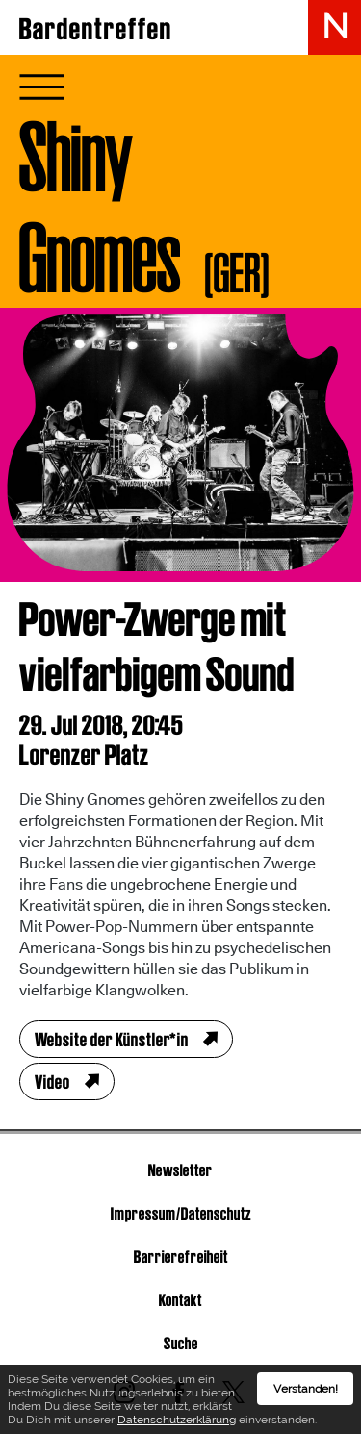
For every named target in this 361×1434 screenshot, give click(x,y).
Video (52, 1082)
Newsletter (180, 1170)
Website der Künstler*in (112, 1039)
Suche (181, 1343)
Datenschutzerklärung (176, 1419)
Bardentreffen (95, 29)
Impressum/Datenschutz (181, 1213)
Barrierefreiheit (181, 1256)
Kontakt (180, 1300)
